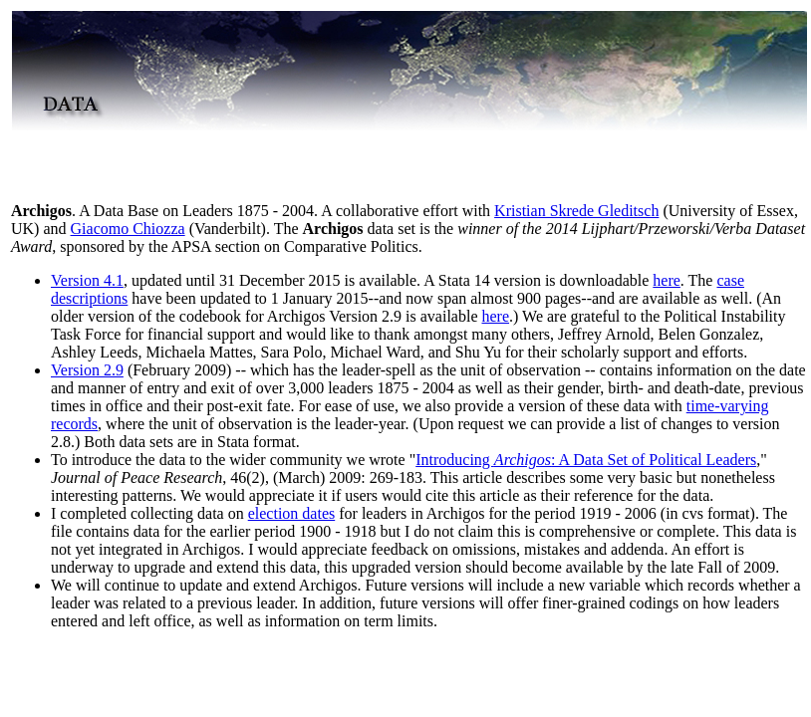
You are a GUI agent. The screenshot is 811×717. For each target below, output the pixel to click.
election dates (292, 513)
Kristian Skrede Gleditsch (576, 210)
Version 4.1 (87, 280)
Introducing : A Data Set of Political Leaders (585, 459)
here (666, 280)
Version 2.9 (87, 369)
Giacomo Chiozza (128, 228)
